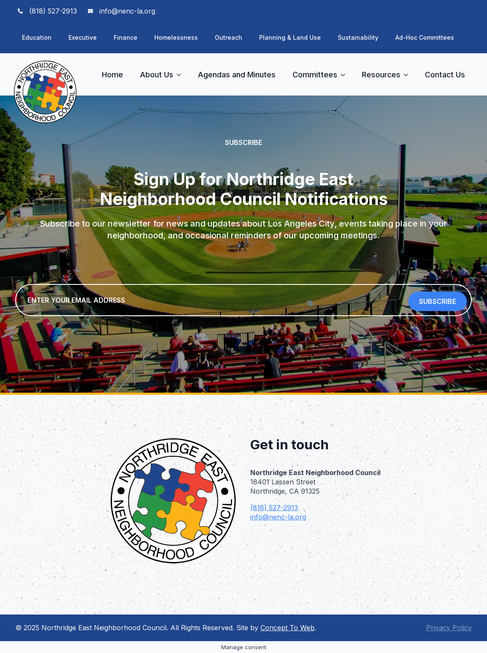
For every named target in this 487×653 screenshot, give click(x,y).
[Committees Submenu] (345, 75)
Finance (125, 37)
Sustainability (358, 37)
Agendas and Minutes (237, 74)
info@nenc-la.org (278, 517)
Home (112, 74)
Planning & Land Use (290, 37)
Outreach (228, 37)
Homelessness (176, 37)
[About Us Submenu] (181, 75)
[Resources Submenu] (408, 75)
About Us (156, 74)
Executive (82, 37)
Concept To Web (287, 627)
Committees (315, 74)
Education (37, 37)
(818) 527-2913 (274, 507)
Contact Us (445, 74)
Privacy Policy (449, 627)
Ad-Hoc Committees (424, 37)
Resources (381, 74)
